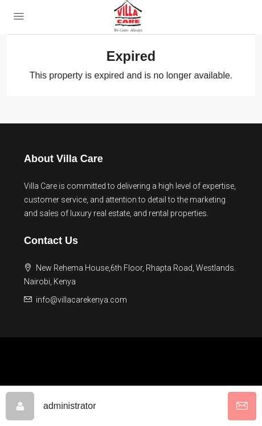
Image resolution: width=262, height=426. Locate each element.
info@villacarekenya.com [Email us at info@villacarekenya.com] (81, 299)
